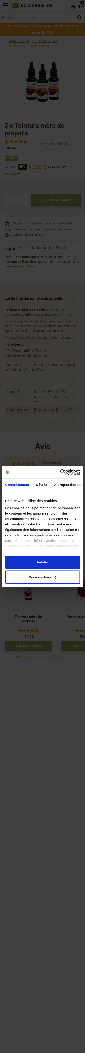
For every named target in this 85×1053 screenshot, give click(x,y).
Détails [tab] (41, 485)
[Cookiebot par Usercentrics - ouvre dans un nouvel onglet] (60, 472)
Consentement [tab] (17, 485)
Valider (42, 562)
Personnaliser (43, 577)
